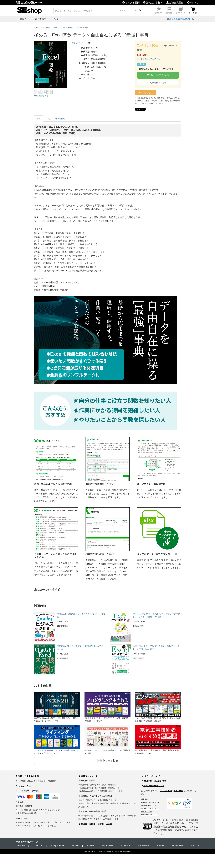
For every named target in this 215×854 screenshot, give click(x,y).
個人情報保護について (149, 805)
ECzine (75, 845)
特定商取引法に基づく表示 (150, 802)
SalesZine (125, 845)
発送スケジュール (87, 776)
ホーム (36, 28)
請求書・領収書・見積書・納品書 (95, 824)
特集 (56, 19)
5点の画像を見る (41, 96)
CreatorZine (143, 845)
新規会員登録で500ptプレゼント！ (183, 19)
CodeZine (20, 845)
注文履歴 (169, 10)
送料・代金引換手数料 (27, 776)
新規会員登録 (174, 2)
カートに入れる (158, 75)
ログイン (193, 2)
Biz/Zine (90, 845)
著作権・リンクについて (150, 808)
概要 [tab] (38, 118)
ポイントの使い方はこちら (148, 59)
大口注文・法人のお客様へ (154, 781)
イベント (195, 845)
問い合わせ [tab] (60, 118)
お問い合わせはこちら (152, 785)
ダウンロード (180, 10)
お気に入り (159, 10)
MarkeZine (37, 845)
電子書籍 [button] (39, 19)
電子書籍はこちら (158, 82)
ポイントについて (150, 776)
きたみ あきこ (79, 43)
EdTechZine (107, 845)
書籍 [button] (22, 19)
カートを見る (193, 10)
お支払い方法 (23, 786)
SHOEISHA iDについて (149, 814)
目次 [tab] (48, 118)
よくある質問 (130, 2)
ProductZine (177, 845)
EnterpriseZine (57, 845)
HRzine (160, 845)
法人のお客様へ (153, 2)
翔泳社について (146, 811)
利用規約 (144, 799)
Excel (93, 78)
